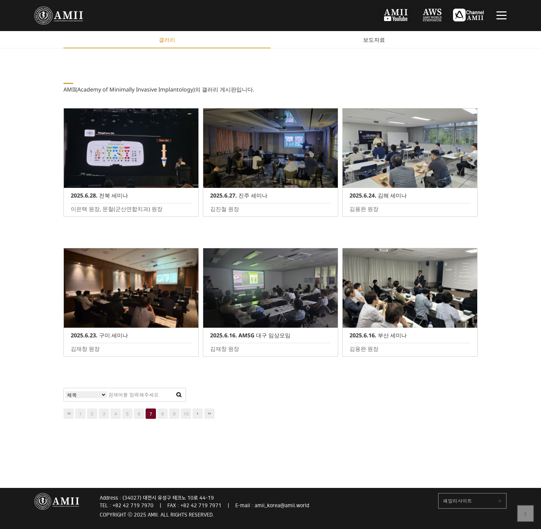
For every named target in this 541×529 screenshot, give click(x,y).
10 (186, 413)
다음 (198, 413)
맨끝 (209, 413)
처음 (68, 413)
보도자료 (374, 40)
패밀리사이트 (457, 500)
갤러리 (167, 40)
